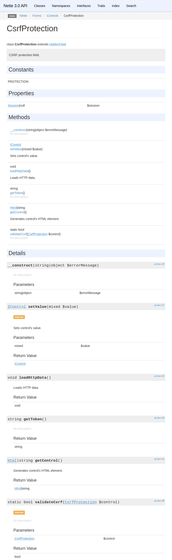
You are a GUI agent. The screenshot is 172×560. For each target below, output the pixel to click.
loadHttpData (19, 171)
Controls (52, 15)
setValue (16, 149)
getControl (17, 212)
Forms (36, 15)
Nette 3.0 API (15, 6)
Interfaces (84, 6)
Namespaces (61, 6)
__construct (18, 130)
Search (131, 6)
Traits (101, 6)
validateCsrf (18, 234)
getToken (16, 193)
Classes (39, 6)
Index (116, 6)
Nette (23, 15)
